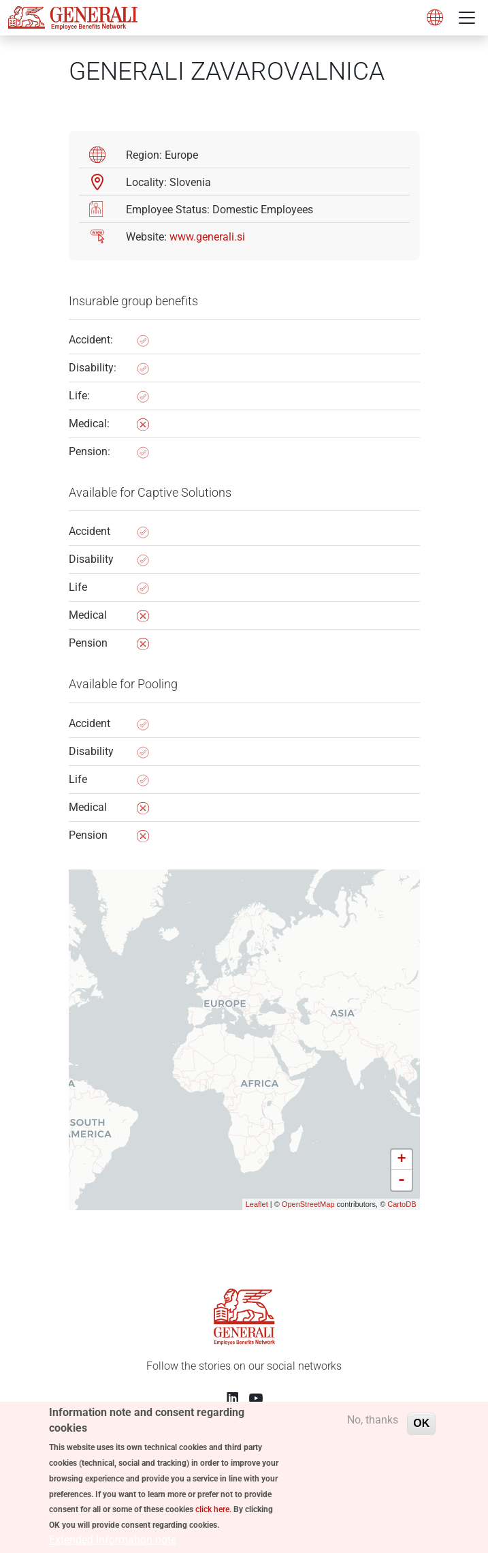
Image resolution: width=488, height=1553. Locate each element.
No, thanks (372, 1430)
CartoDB (401, 1204)
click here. (213, 1521)
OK (421, 1434)
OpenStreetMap (308, 1204)
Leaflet (257, 1204)
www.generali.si (207, 236)
